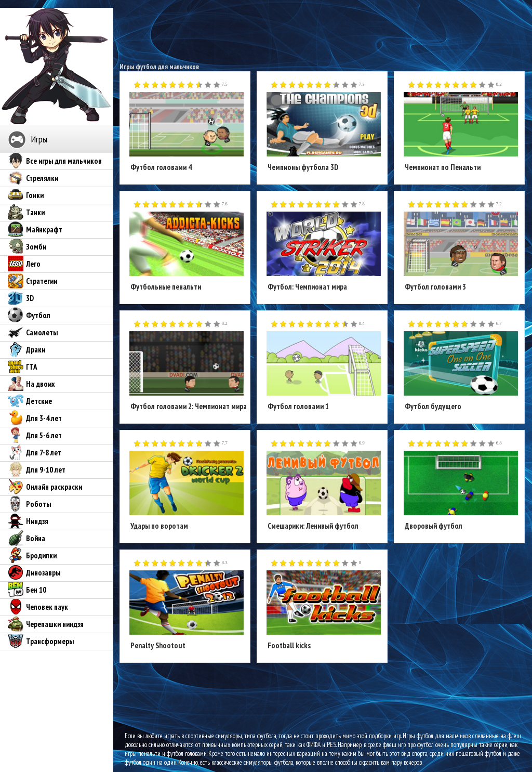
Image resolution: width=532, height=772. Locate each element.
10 (216, 85)
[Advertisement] (322, 31)
